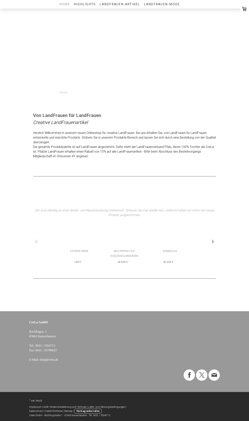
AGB (45, 406)
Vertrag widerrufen (87, 411)
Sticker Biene (79, 250)
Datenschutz (36, 411)
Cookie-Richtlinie (53, 411)
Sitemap (68, 411)
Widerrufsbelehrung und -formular (68, 406)
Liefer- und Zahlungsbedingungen (106, 406)
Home (64, 4)
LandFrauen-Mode (162, 4)
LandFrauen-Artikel (120, 4)
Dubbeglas (170, 250)
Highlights (85, 4)
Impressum (35, 406)
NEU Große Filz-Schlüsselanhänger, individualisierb (124, 255)
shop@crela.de (49, 359)
